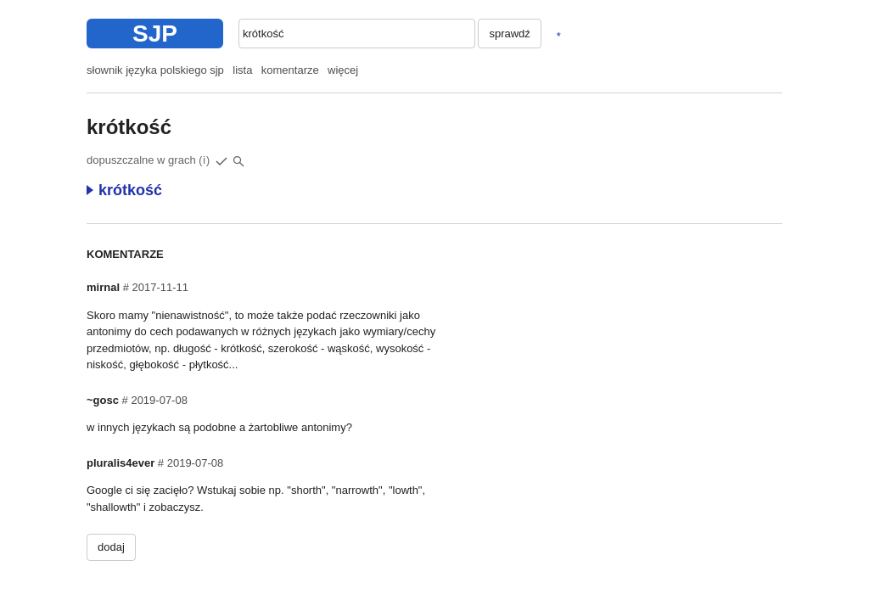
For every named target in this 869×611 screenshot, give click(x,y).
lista (242, 70)
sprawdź (509, 33)
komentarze (290, 70)
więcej (343, 70)
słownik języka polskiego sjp (155, 70)
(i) (204, 160)
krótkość (124, 190)
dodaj (111, 547)
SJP (154, 33)
